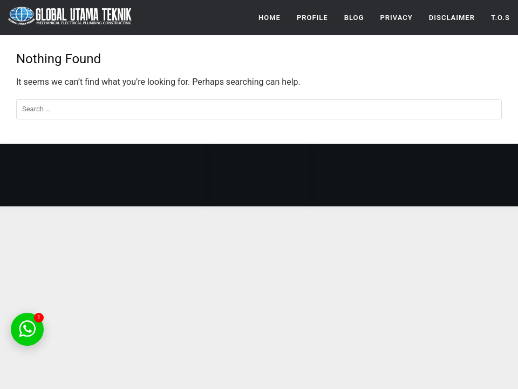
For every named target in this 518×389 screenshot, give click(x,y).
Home (269, 18)
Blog (354, 18)
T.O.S (500, 18)
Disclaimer (452, 18)
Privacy (396, 18)
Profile (312, 18)
